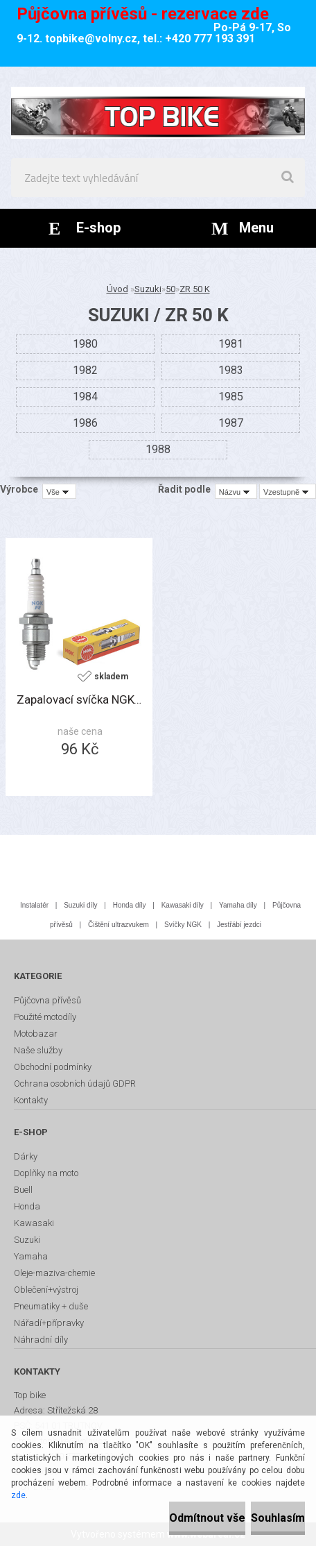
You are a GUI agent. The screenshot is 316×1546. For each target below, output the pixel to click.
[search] (287, 177)
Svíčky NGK (183, 924)
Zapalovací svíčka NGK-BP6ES (79, 699)
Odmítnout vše (207, 1517)
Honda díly (129, 905)
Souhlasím (278, 1517)
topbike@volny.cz (91, 38)
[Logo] (158, 112)
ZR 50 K (194, 289)
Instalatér (34, 905)
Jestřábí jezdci (239, 924)
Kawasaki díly (182, 905)
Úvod (117, 289)
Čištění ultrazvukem (118, 924)
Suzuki (147, 289)
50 (170, 289)
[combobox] (236, 491)
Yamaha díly (238, 905)
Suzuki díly (80, 905)
